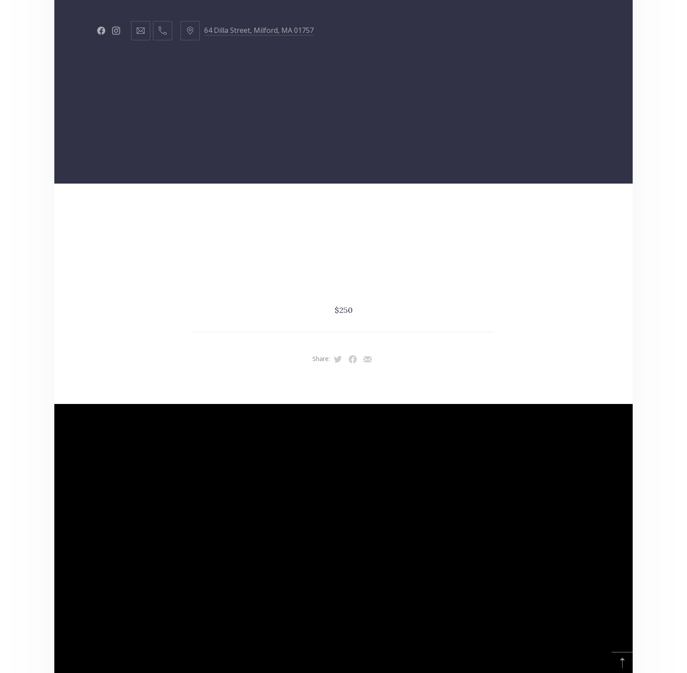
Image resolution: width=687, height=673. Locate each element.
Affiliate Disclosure (439, 249)
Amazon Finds (338, 249)
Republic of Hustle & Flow (551, 205)
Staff (236, 205)
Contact (448, 205)
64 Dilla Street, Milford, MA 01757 (259, 30)
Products (301, 205)
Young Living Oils (242, 249)
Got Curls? (376, 205)
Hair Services (166, 205)
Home (95, 205)
